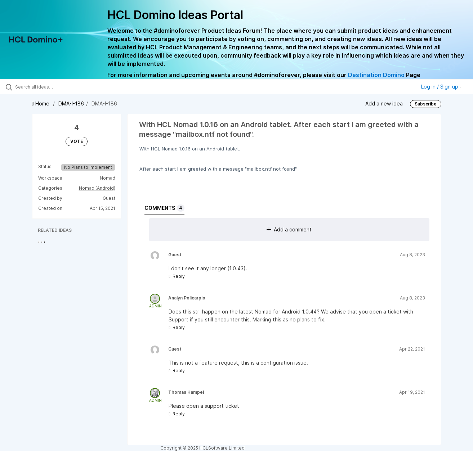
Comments (164, 208)
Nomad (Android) (97, 188)
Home (41, 103)
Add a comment (289, 229)
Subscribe (426, 104)
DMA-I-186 (71, 103)
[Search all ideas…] (56, 86)
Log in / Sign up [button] (441, 87)
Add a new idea (384, 103)
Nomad (107, 178)
